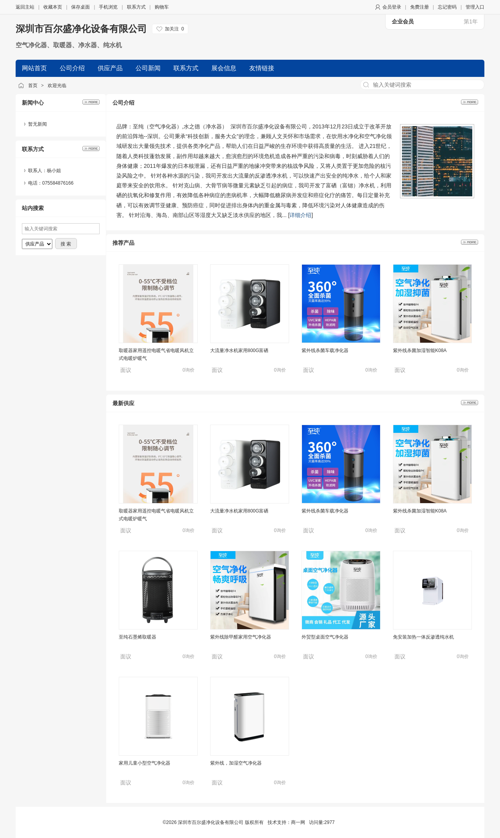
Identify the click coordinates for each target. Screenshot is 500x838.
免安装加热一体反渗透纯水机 (423, 637)
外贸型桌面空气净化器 (325, 637)
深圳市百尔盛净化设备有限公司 (81, 28)
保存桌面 (80, 7)
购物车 (162, 7)
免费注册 (419, 7)
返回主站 (25, 7)
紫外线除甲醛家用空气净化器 (240, 637)
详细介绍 (300, 215)
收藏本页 (52, 7)
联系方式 (136, 7)
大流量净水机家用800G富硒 (239, 350)
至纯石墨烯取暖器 (137, 637)
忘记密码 (447, 7)
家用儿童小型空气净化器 (144, 763)
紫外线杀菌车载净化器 (325, 350)
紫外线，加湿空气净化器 (236, 763)
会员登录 (391, 7)
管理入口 (475, 7)
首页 (33, 85)
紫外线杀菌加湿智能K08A (419, 350)
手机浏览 (108, 7)
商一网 (298, 822)
